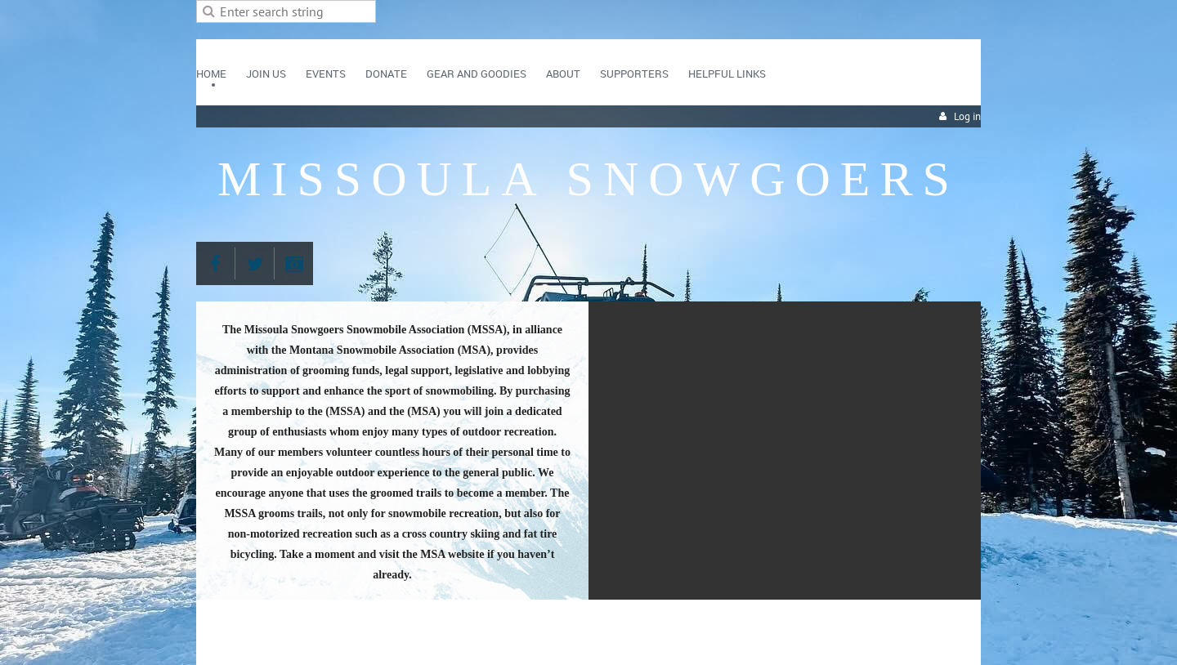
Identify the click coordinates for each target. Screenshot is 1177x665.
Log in (967, 116)
